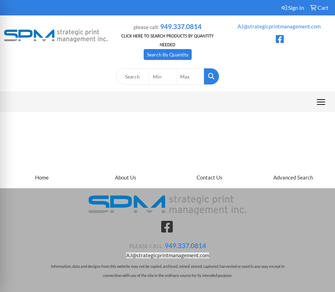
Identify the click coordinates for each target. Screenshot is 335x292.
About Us (125, 178)
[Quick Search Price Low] (163, 76)
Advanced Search (293, 178)
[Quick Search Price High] (190, 76)
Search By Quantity (168, 54)
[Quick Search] (132, 76)
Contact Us (210, 178)
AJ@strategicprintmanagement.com (279, 26)
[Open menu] (321, 102)
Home (42, 178)
